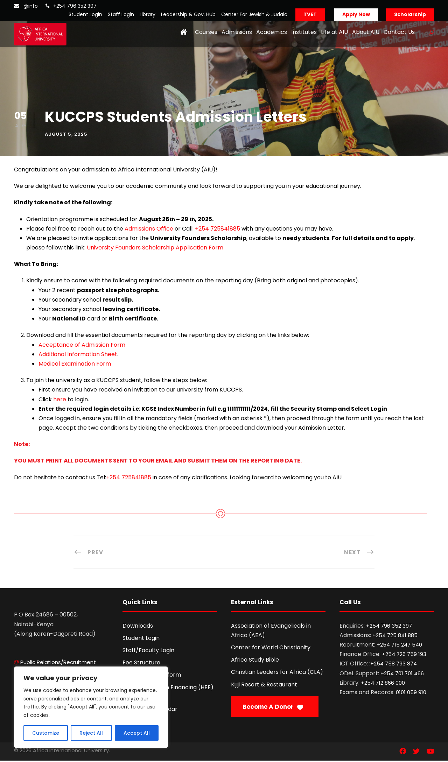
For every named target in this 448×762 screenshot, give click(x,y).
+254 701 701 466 (402, 674)
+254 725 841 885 (395, 636)
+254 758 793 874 (393, 665)
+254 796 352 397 (75, 5)
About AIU (365, 32)
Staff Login (121, 14)
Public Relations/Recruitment (58, 663)
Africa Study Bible (255, 661)
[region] (91, 707)
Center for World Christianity (270, 649)
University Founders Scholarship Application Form (155, 249)
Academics (271, 32)
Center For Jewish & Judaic (254, 14)
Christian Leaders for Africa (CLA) (277, 673)
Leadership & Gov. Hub (188, 14)
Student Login (85, 14)
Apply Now (356, 14)
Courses (206, 32)
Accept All (137, 732)
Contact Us (399, 32)
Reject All (91, 732)
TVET (310, 14)
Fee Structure (141, 664)
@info (30, 5)
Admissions (237, 32)
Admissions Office (149, 230)
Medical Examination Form (74, 365)
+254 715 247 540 (399, 646)
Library (147, 14)
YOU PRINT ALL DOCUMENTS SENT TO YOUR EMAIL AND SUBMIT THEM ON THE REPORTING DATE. (158, 462)
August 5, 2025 (66, 135)
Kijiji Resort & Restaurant (264, 686)
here (59, 400)
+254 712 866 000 (383, 683)
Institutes (304, 32)
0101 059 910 (411, 693)
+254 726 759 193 (404, 655)
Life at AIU (334, 32)
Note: (22, 446)
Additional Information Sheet (77, 355)
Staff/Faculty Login (148, 652)
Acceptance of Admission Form (81, 346)
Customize (45, 732)
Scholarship (410, 14)
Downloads (137, 627)
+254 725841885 (217, 230)
